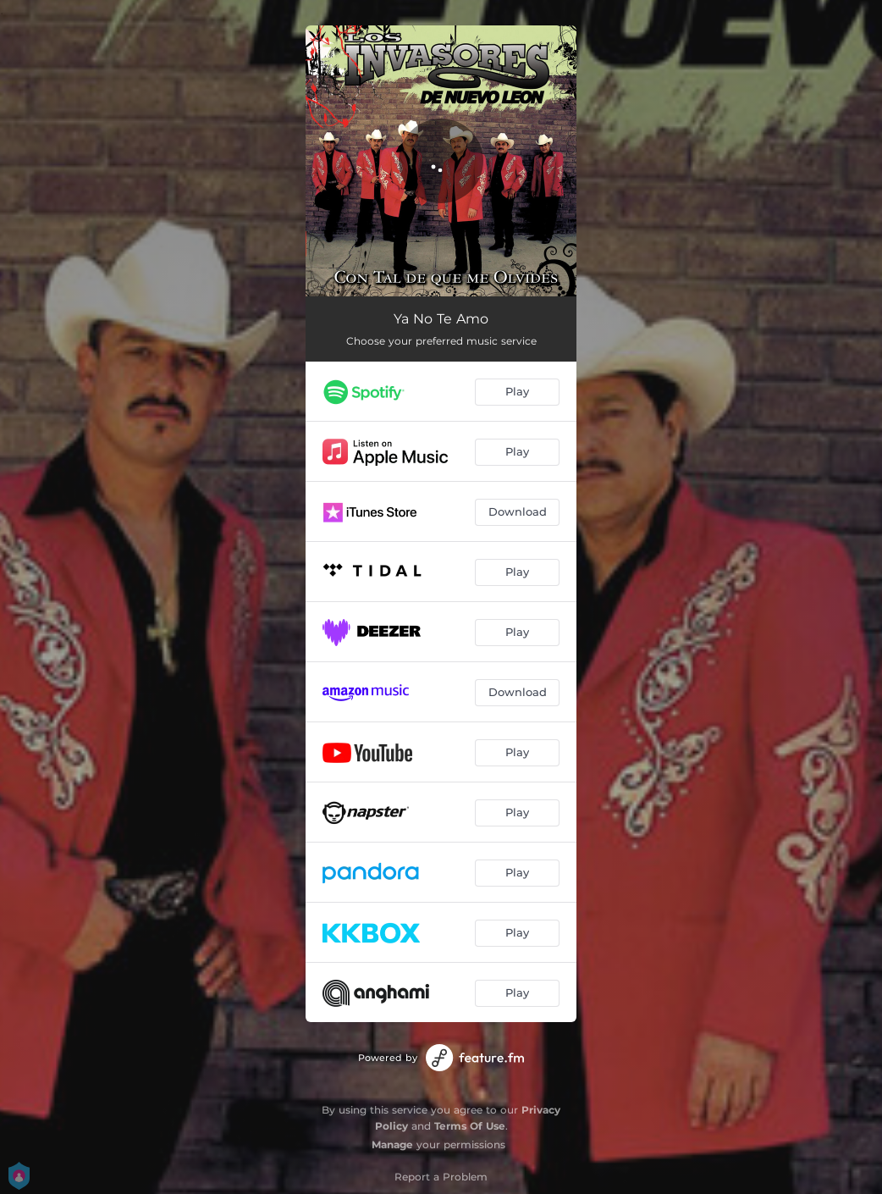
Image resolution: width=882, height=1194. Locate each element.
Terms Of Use (469, 1125)
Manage (392, 1144)
